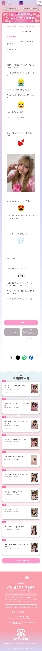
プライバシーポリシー (31, 644)
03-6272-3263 (21, 587)
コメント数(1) (29, 338)
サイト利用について (17, 644)
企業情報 (7, 644)
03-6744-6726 (21, 616)
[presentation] (23, 345)
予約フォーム (17, 623)
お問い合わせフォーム (21, 612)
